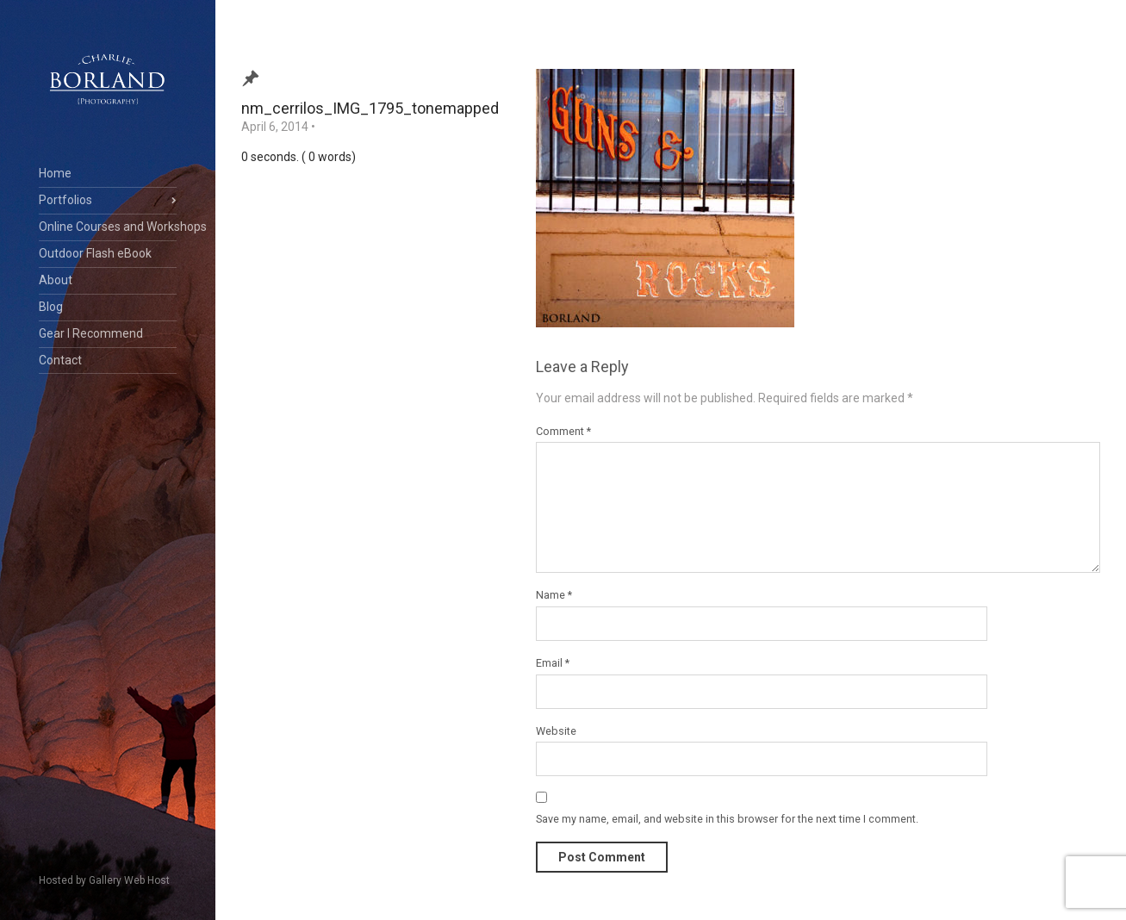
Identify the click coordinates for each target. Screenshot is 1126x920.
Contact (60, 360)
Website (556, 730)
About (55, 280)
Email (552, 662)
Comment (563, 431)
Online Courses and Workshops (108, 226)
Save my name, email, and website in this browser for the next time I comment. (727, 818)
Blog (51, 307)
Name (554, 594)
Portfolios (65, 200)
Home (55, 173)
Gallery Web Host (129, 880)
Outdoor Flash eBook (95, 253)
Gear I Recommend (91, 333)
